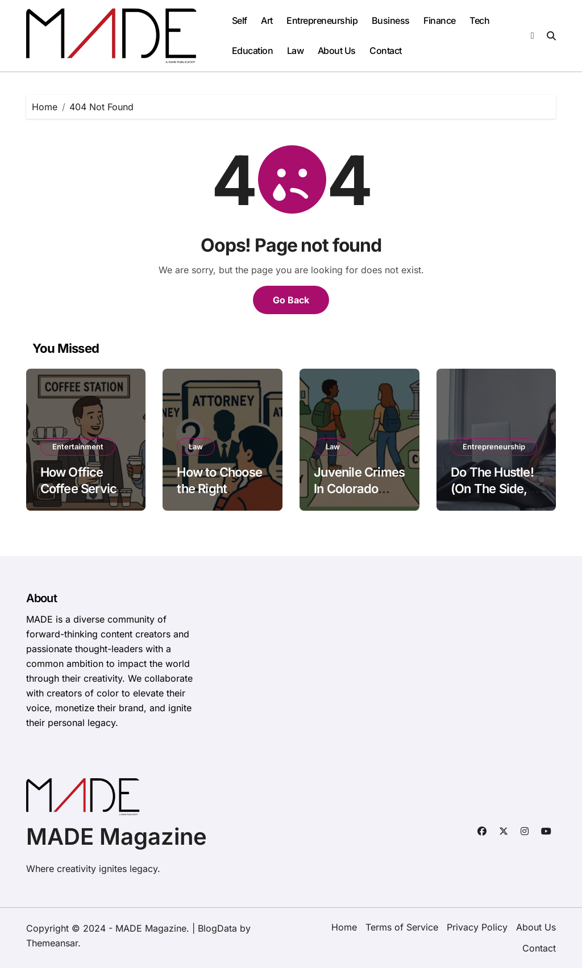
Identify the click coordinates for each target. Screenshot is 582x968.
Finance (439, 20)
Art (267, 20)
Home (344, 927)
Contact (385, 50)
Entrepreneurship (321, 20)
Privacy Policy (477, 927)
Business (391, 20)
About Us (337, 50)
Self (239, 20)
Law (295, 50)
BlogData (217, 928)
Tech (479, 20)
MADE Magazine (116, 836)
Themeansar (52, 943)
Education (252, 50)
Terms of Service (401, 927)
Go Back (291, 300)
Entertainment (77, 446)
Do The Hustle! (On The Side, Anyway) (492, 488)
